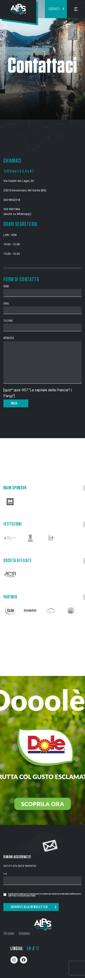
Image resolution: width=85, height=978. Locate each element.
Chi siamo (8, 934)
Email (5, 874)
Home (35, 46)
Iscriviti (54, 9)
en (29, 948)
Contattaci (24, 934)
